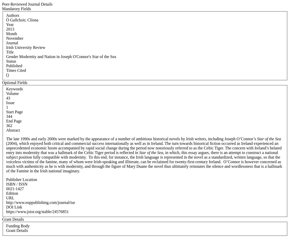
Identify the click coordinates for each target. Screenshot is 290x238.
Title (10, 52)
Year (10, 24)
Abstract (13, 130)
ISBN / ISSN (17, 184)
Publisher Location (21, 179)
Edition (12, 193)
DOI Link (14, 207)
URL (10, 198)
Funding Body (18, 226)
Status (11, 61)
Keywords (14, 89)
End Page (14, 121)
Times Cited (16, 70)
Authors (12, 15)
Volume (12, 93)
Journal (12, 43)
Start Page (14, 112)
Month (11, 34)
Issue (10, 103)
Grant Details (17, 230)
